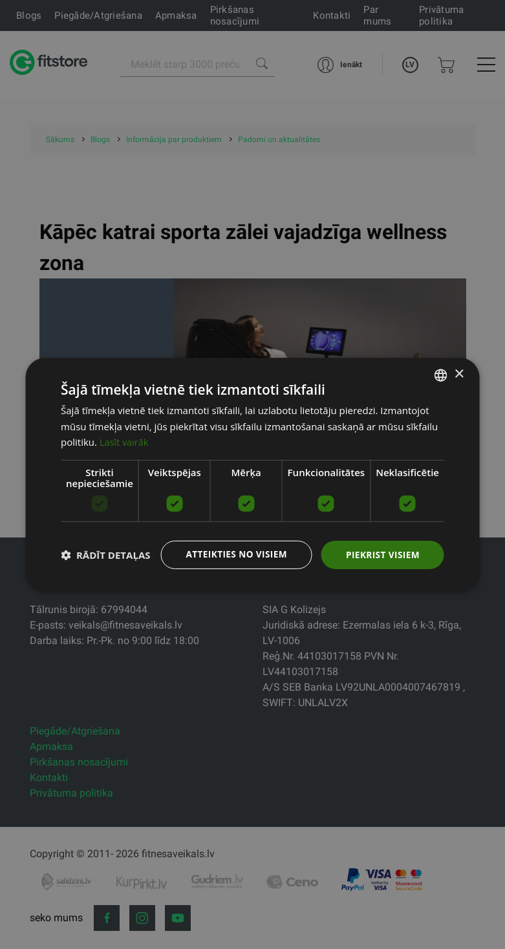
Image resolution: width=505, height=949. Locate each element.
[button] (105, 555)
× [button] (459, 374)
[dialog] (252, 474)
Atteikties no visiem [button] (233, 554)
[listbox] (441, 374)
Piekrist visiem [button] (382, 554)
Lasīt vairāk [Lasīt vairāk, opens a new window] (125, 441)
